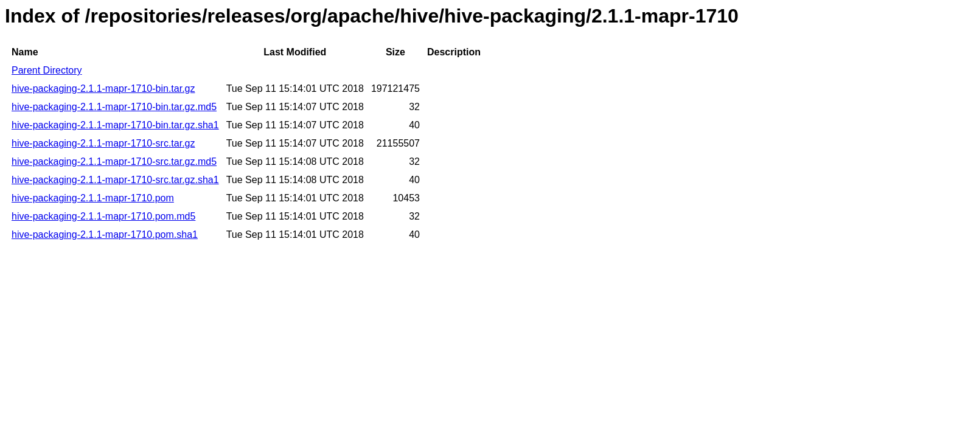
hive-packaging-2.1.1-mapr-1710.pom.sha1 (105, 234)
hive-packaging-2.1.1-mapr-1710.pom (93, 198)
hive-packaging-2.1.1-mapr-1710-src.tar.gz (103, 143)
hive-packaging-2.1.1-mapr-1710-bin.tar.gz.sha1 (115, 125)
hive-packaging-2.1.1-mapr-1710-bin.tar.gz (103, 88)
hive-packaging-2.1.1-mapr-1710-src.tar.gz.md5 (114, 161)
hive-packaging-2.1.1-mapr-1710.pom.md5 (103, 216)
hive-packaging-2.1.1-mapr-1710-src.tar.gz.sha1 (115, 180)
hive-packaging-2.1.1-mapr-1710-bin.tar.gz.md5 (114, 107)
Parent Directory (47, 70)
